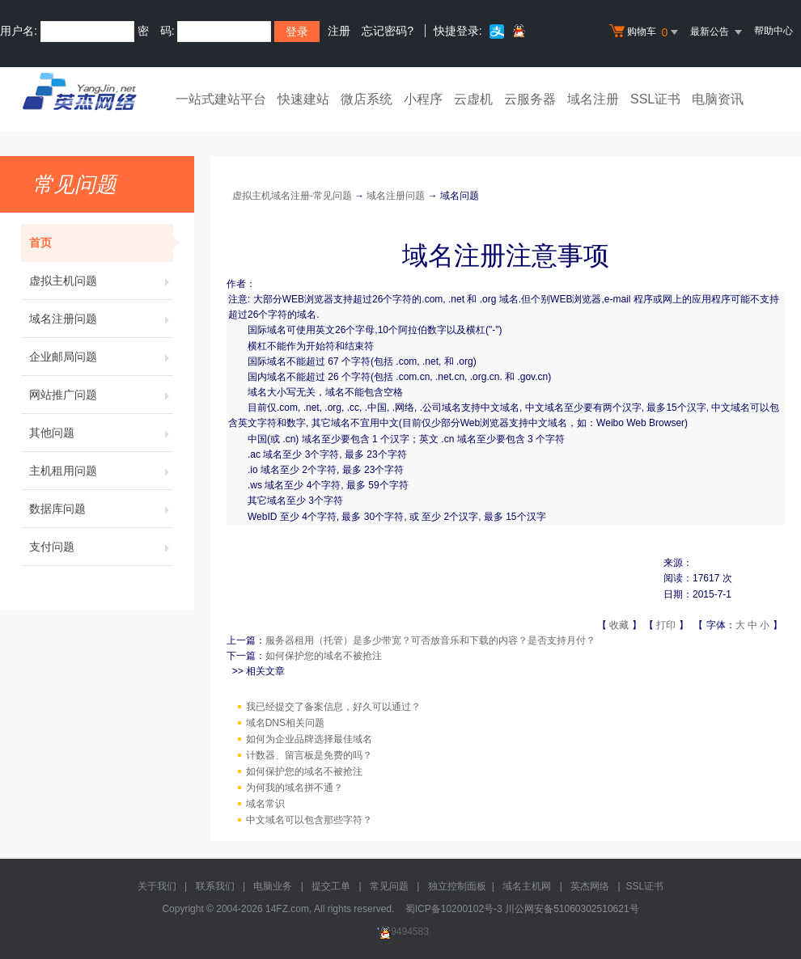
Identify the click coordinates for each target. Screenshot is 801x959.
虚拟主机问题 (101, 280)
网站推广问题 (101, 394)
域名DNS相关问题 (285, 723)
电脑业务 (272, 886)
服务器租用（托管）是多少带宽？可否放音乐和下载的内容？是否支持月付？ (430, 640)
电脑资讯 (718, 99)
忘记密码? (387, 30)
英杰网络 (589, 886)
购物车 (645, 32)
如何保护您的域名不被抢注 (323, 655)
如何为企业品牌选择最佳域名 (309, 739)
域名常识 (265, 803)
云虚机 (473, 99)
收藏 (619, 625)
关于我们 (157, 886)
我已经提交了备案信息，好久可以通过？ (333, 706)
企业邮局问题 (101, 356)
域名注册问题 (101, 318)
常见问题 (389, 886)
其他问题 (101, 432)
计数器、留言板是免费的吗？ (309, 755)
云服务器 (530, 99)
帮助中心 (773, 30)
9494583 (400, 931)
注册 (339, 30)
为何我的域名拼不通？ (294, 787)
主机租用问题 (101, 470)
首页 (101, 242)
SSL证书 (655, 99)
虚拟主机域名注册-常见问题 (292, 195)
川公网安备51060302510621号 (571, 909)
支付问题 (101, 546)
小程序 (423, 99)
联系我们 (215, 886)
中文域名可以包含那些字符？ (309, 820)
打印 (666, 625)
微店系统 (366, 99)
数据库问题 (101, 508)
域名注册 (593, 99)
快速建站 (303, 99)
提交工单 (331, 886)
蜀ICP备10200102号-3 (453, 909)
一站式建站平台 (221, 99)
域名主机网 (526, 886)
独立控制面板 (457, 886)
